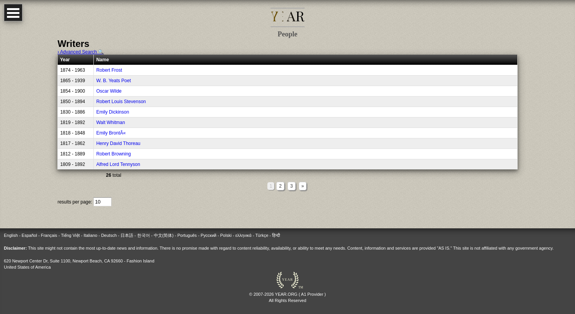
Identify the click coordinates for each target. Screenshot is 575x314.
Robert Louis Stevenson (121, 101)
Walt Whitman (110, 122)
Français (49, 235)
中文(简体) (164, 235)
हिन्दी (276, 235)
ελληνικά (243, 235)
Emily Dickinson (112, 112)
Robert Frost (109, 70)
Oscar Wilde (108, 91)
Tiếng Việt (70, 235)
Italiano (90, 235)
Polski (225, 235)
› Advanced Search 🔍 (80, 52)
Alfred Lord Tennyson (118, 164)
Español (29, 235)
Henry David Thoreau (118, 143)
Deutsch (109, 235)
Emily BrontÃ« (111, 133)
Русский (209, 235)
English (11, 235)
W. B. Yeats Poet (113, 80)
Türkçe (262, 235)
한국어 (143, 235)
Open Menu (13, 12)
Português (187, 235)
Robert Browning (113, 154)
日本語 (127, 235)
